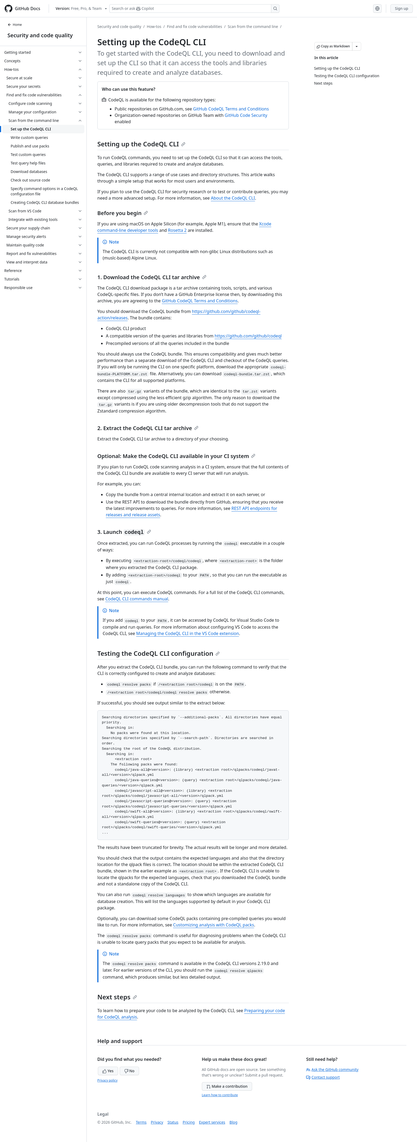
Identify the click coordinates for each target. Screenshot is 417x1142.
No (129, 1070)
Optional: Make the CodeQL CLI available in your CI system (176, 456)
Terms (141, 1122)
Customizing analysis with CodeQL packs (213, 925)
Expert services (212, 1122)
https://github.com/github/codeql (248, 336)
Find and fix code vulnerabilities (194, 26)
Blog (233, 1122)
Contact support (323, 1077)
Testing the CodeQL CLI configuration (158, 653)
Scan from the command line (253, 26)
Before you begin (122, 213)
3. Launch (124, 531)
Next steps (117, 996)
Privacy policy (107, 1080)
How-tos (154, 26)
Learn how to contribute (220, 1095)
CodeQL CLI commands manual (136, 599)
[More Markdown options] (356, 46)
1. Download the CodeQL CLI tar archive (151, 277)
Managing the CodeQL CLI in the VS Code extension (187, 633)
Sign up (401, 8)
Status (173, 1122)
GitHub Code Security (246, 115)
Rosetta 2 (177, 230)
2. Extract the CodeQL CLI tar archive (147, 428)
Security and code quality (40, 35)
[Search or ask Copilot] (194, 8)
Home (14, 24)
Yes (108, 1070)
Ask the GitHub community (332, 1069)
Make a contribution (227, 1086)
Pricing (189, 1122)
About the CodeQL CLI (233, 198)
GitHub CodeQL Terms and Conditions (231, 109)
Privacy (157, 1122)
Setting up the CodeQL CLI (141, 143)
